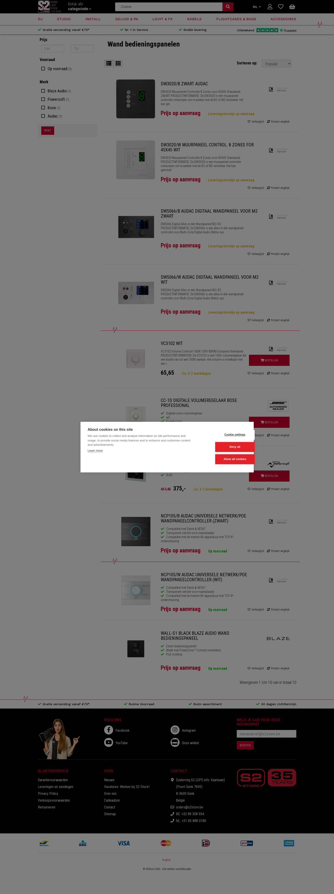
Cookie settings (224, 435)
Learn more (95, 451)
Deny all (224, 447)
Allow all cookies (224, 459)
